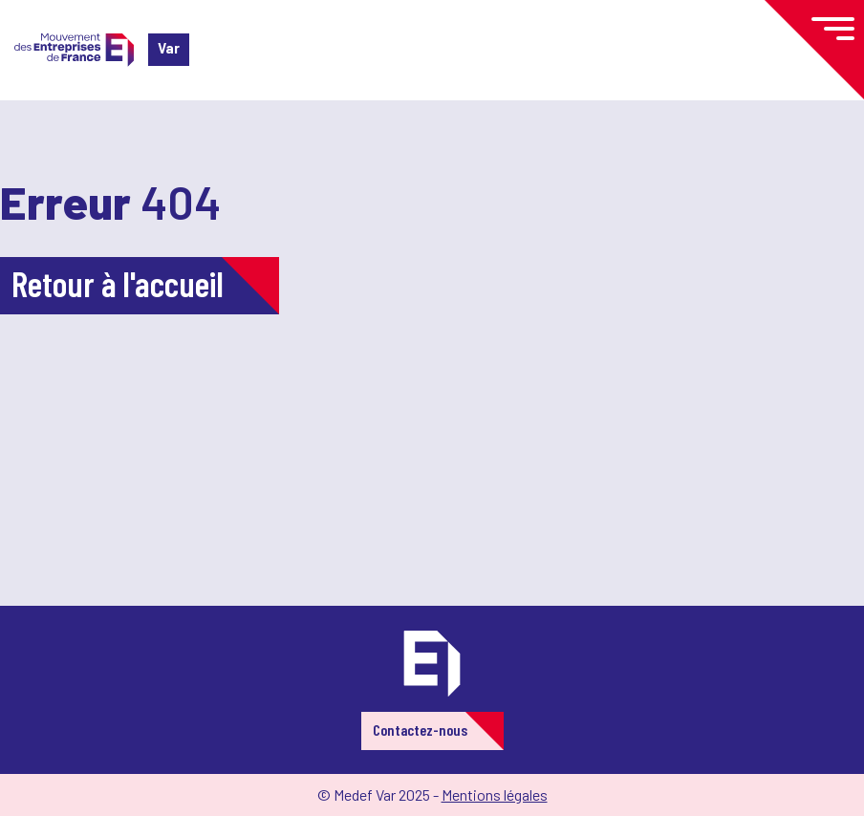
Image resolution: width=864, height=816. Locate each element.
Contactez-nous (420, 729)
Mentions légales (495, 794)
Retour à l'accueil (117, 283)
